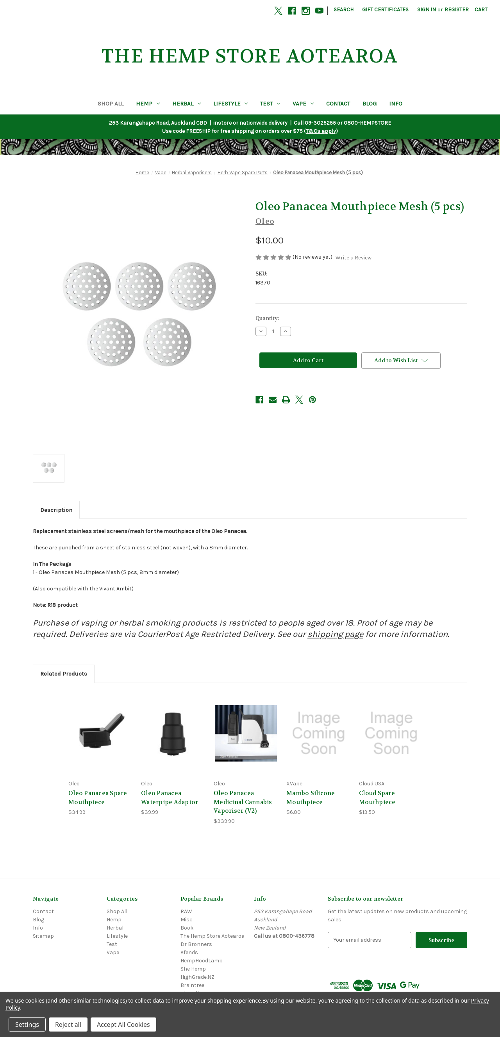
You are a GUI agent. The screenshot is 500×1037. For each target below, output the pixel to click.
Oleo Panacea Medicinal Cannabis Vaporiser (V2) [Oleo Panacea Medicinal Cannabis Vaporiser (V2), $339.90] (243, 802)
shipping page (335, 634)
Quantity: (267, 318)
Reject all (68, 1024)
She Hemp (193, 968)
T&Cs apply (321, 131)
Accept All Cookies (123, 1024)
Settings (27, 1024)
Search (344, 9)
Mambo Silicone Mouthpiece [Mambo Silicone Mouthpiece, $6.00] (310, 797)
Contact (338, 103)
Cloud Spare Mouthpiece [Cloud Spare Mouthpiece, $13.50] (377, 797)
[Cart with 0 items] (481, 9)
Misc (186, 919)
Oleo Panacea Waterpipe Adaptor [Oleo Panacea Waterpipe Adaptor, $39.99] (169, 797)
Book (186, 927)
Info (395, 103)
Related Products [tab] (63, 673)
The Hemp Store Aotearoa (212, 936)
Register (457, 9)
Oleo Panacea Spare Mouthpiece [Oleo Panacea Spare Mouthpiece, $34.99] (97, 797)
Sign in (426, 9)
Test (270, 103)
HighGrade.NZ (197, 977)
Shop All (110, 103)
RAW (186, 911)
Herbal (186, 103)
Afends (189, 952)
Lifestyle (230, 103)
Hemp (148, 103)
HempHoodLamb (201, 960)
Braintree (192, 985)
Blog (369, 103)
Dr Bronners (196, 944)
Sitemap (43, 936)
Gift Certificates (385, 9)
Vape (303, 103)
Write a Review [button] (353, 257)
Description (56, 509)
